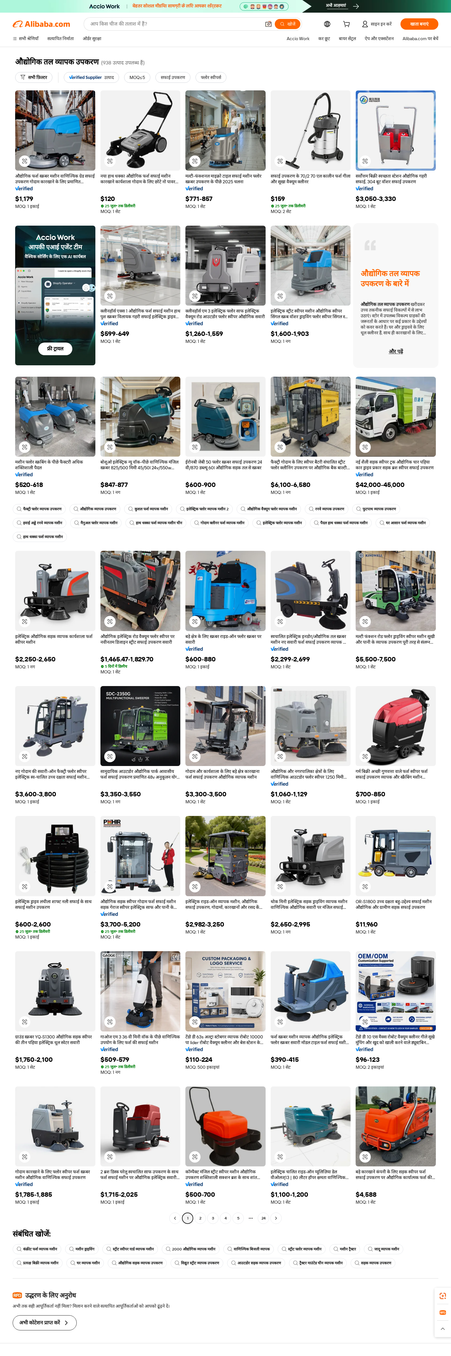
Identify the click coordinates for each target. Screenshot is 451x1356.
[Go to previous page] (175, 1218)
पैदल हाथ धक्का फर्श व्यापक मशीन (341, 523)
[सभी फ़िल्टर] (33, 77)
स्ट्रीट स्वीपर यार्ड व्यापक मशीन (130, 1249)
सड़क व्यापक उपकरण (373, 1263)
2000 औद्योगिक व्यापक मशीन (190, 1249)
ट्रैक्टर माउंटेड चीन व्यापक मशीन (318, 1263)
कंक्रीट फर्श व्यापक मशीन (37, 1249)
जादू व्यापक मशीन (383, 1249)
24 (264, 1218)
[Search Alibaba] (175, 24)
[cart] (347, 24)
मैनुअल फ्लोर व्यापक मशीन (95, 523)
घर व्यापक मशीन (85, 1263)
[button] (268, 24)
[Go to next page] (276, 1218)
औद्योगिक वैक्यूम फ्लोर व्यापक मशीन (269, 509)
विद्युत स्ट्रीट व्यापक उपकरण (197, 1263)
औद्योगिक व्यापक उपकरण (95, 509)
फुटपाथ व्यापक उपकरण (376, 509)
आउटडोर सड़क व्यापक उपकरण (256, 1263)
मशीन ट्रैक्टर (345, 1249)
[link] (443, 1296)
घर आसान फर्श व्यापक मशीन (403, 523)
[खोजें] (287, 24)
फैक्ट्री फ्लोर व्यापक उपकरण (39, 509)
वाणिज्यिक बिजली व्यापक (248, 1249)
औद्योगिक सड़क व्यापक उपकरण (137, 1263)
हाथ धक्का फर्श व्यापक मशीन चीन (155, 523)
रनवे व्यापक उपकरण (326, 509)
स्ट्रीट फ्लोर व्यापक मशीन (302, 1249)
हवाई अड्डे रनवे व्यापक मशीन (39, 523)
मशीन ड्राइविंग (81, 1249)
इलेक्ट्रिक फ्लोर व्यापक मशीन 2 (204, 509)
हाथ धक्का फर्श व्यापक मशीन (40, 536)
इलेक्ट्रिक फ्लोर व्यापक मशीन (279, 523)
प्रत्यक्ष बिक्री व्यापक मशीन (37, 1263)
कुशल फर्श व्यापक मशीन (148, 509)
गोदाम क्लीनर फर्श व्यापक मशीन (219, 523)
